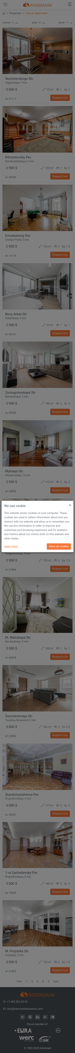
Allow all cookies (59, 546)
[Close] (70, 504)
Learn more (11, 546)
